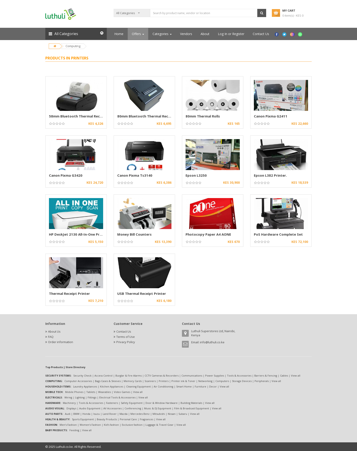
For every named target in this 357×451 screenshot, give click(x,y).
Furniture (200, 386)
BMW (76, 413)
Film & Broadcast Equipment (191, 408)
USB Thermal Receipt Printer (141, 293)
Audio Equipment (89, 408)
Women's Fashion (90, 424)
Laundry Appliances (85, 386)
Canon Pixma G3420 (65, 175)
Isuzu (96, 413)
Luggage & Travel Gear (159, 424)
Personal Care (128, 419)
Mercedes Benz (140, 413)
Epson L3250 (196, 175)
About (205, 34)
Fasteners (112, 403)
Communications (191, 375)
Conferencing (133, 408)
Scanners (150, 381)
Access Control (103, 375)
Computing (73, 46)
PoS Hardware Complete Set (278, 234)
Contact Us (261, 34)
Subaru (182, 413)
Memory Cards (133, 381)
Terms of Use (125, 337)
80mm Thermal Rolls (203, 116)
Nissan (172, 413)
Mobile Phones (74, 392)
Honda (86, 413)
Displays (71, 408)
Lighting (80, 397)
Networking (205, 381)
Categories (162, 34)
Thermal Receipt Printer (69, 293)
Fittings (92, 397)
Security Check (82, 375)
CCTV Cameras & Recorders (161, 375)
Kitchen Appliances (111, 386)
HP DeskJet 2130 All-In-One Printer (78, 234)
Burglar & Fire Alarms (128, 375)
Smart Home (184, 386)
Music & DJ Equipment (157, 408)
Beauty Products (107, 419)
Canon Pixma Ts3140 (134, 175)
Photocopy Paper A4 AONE (208, 234)
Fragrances (146, 419)
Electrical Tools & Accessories (117, 397)
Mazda (124, 413)
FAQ (51, 337)
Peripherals (262, 381)
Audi (67, 413)
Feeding (74, 430)
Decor (213, 386)
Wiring (68, 397)
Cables (284, 375)
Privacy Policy (125, 342)
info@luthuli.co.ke (212, 342)
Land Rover (110, 413)
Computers (222, 381)
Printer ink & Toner (183, 381)
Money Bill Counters (134, 234)
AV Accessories (112, 408)
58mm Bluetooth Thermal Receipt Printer (84, 116)
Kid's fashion (111, 424)
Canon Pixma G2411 (270, 116)
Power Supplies (214, 375)
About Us (54, 331)
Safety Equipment (132, 403)
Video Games (122, 392)
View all (295, 375)
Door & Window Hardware (161, 403)
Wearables (104, 392)
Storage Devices (242, 381)
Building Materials (191, 403)
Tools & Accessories (239, 375)
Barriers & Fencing (265, 375)
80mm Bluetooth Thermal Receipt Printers (153, 116)
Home (118, 34)
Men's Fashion (68, 424)
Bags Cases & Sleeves (108, 381)
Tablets (90, 392)
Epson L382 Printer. (270, 175)
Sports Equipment (83, 419)
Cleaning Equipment (138, 386)
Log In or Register (231, 34)
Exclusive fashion (132, 424)
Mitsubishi (159, 413)
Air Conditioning (163, 386)
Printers (163, 381)
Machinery (69, 403)
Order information (60, 342)
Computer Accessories (78, 381)
